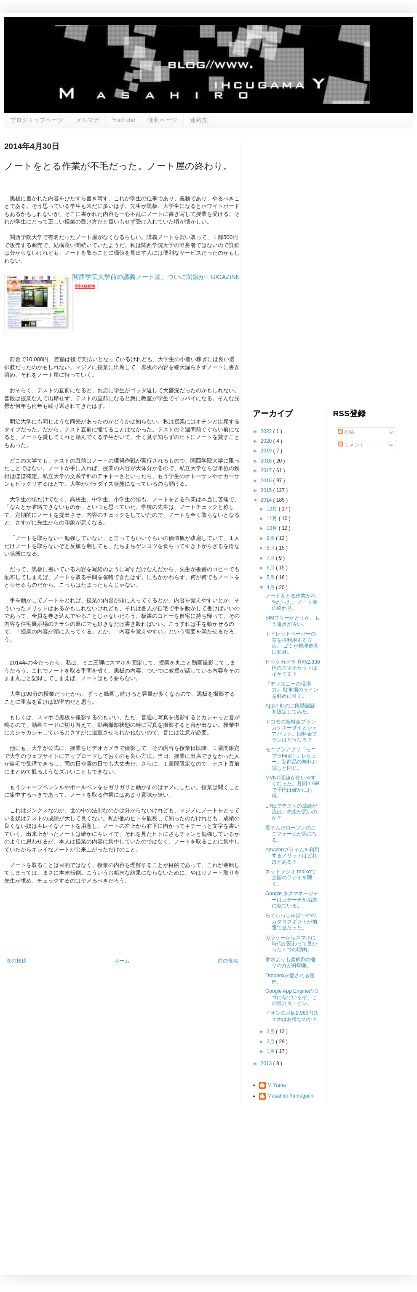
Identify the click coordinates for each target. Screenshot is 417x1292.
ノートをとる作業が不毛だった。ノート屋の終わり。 (291, 602)
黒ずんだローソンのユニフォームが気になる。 (291, 834)
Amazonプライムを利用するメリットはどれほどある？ (292, 856)
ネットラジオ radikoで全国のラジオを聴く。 (290, 878)
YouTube (123, 120)
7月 (271, 558)
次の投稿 (16, 961)
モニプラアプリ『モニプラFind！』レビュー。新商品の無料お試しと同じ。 (291, 759)
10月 (273, 528)
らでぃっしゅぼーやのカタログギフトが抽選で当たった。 (291, 921)
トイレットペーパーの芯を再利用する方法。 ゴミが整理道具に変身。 (291, 643)
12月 (273, 509)
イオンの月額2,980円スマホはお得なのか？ (291, 1016)
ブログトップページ (36, 120)
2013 (267, 1063)
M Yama (276, 1085)
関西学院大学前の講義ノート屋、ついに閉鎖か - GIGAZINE (156, 277)
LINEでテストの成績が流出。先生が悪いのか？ (291, 812)
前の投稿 (228, 961)
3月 (271, 1031)
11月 (273, 518)
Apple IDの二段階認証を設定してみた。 (290, 709)
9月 (271, 538)
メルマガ (87, 120)
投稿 (346, 432)
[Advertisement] (288, 267)
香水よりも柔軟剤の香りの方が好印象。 (290, 962)
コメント (351, 445)
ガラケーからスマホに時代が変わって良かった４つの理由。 (291, 944)
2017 (267, 470)
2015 (267, 490)
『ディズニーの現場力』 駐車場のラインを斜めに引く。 (291, 690)
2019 (267, 451)
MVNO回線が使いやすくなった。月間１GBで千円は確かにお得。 (292, 787)
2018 (267, 461)
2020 (267, 441)
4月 (271, 587)
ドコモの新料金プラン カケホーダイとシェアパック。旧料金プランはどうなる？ (291, 731)
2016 (267, 481)
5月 (271, 577)
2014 (267, 500)
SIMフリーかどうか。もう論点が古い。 (292, 621)
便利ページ (162, 120)
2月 (271, 1042)
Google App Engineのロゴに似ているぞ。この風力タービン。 (292, 997)
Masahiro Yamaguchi (291, 1096)
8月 (271, 548)
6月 (271, 568)
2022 (267, 431)
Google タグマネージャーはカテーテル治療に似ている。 (291, 900)
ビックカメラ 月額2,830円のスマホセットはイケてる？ (292, 668)
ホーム (122, 961)
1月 (271, 1051)
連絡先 (199, 120)
